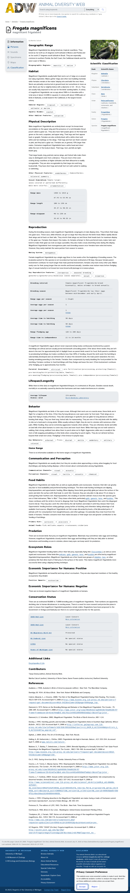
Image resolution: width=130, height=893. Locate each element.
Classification (15, 67)
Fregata (104, 119)
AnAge (68, 313)
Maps (11, 62)
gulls (88, 498)
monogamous (50, 253)
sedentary (93, 440)
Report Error (66, 890)
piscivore (63, 522)
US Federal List (38, 638)
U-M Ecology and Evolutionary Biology (20, 861)
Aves (103, 94)
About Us (44, 857)
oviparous (99, 276)
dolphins (97, 557)
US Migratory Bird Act (41, 633)
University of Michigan (13, 854)
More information (73, 619)
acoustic (70, 470)
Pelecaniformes (107, 101)
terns (100, 498)
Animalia (15, 21)
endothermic (60, 173)
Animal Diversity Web (62, 4)
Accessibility (45, 879)
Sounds (12, 52)
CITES (33, 644)
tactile (66, 474)
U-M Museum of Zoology (15, 857)
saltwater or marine (40, 108)
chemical (93, 474)
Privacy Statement (48, 882)
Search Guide (62, 16)
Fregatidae (105, 112)
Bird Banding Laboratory (77, 398)
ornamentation (56, 186)
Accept (82, 886)
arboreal (49, 440)
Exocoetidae (97, 552)
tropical (51, 105)
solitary (108, 440)
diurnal (68, 440)
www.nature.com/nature (53, 742)
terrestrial (66, 105)
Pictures (12, 47)
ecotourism (53, 580)
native (70, 65)
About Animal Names (49, 861)
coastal (49, 112)
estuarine (58, 116)
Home (7, 21)
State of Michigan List (41, 650)
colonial (35, 443)
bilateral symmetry (40, 176)
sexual (87, 276)
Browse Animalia (47, 854)
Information (15, 41)
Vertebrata (105, 87)
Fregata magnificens (27, 21)
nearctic (57, 65)
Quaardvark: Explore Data (51, 875)
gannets (94, 498)
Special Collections (48, 868)
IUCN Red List (37, 617)
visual (57, 470)
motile (81, 440)
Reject (94, 886)
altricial (55, 369)
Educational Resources (49, 864)
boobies (110, 498)
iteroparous (62, 273)
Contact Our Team (51, 890)
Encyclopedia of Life (36, 663)
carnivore (48, 522)
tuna (104, 557)
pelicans (62, 554)
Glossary (44, 872)
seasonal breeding (82, 273)
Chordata (105, 80)
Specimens (14, 57)
